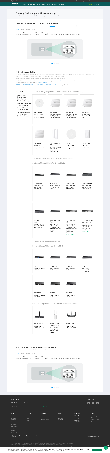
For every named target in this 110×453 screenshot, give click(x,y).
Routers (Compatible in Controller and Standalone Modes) (23, 114)
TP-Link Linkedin (88, 403)
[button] (79, 1)
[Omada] (21, 436)
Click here (52, 26)
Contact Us (13, 422)
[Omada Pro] (28, 436)
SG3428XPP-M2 (70, 234)
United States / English (92, 436)
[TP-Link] (14, 436)
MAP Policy (60, 422)
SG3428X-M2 (85, 231)
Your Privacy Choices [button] (13, 429)
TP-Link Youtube (93, 403)
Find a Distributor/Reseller (45, 419)
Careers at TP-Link (15, 424)
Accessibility (14, 432)
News (28, 416)
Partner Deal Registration (60, 419)
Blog (28, 418)
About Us (13, 416)
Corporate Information (13, 419)
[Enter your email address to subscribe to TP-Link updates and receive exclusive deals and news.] (26, 407)
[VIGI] (35, 436)
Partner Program (61, 416)
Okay (96, 450)
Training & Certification (77, 421)
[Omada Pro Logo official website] (12, 1)
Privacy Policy (14, 426)
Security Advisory (29, 421)
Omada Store (43, 416)
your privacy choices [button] (59, 450)
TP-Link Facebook (97, 403)
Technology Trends (78, 418)
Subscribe (45, 406)
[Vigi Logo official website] (17, 1)
